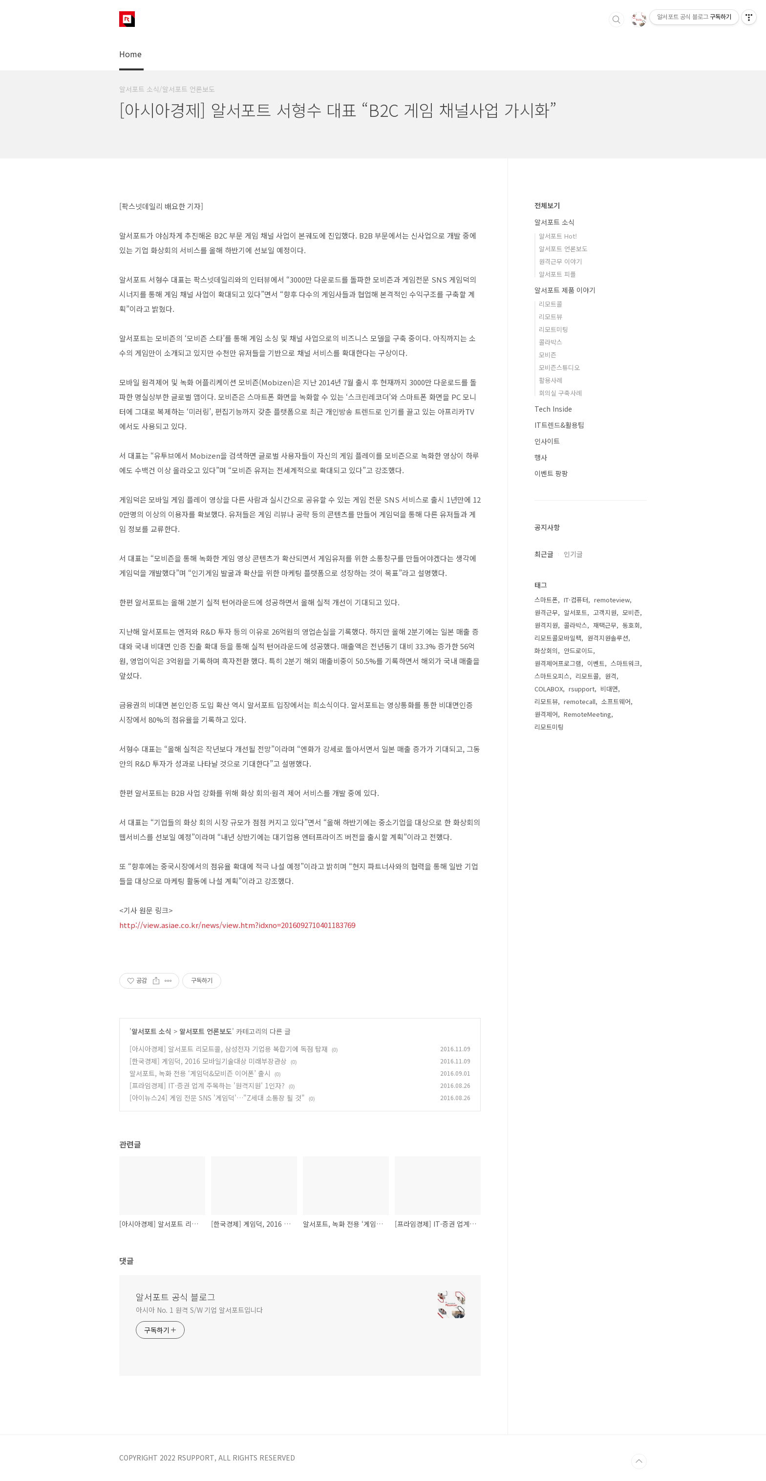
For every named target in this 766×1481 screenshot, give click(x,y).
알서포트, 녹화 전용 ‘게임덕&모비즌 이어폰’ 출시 (200, 1073)
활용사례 (550, 380)
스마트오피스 (552, 676)
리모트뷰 (550, 316)
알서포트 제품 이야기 (565, 290)
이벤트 (596, 663)
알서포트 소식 (151, 1031)
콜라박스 (550, 342)
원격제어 (546, 714)
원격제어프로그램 (557, 663)
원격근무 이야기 (560, 261)
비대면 (609, 688)
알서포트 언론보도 (205, 1031)
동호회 (631, 625)
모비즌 (547, 354)
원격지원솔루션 (607, 637)
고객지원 (605, 612)
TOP (639, 1461)
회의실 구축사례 (560, 393)
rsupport (582, 688)
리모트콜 (550, 304)
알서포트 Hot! (558, 236)
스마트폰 (546, 599)
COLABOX (548, 688)
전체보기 (547, 205)
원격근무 (546, 612)
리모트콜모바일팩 (557, 637)
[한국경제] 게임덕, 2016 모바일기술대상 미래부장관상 (208, 1061)
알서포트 (575, 612)
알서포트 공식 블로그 (175, 1297)
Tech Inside (553, 409)
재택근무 (605, 625)
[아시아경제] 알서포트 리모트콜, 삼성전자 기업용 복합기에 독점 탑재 (228, 1049)
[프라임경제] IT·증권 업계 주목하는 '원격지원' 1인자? (207, 1085)
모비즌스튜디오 (559, 367)
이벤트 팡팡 (551, 473)
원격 (611, 676)
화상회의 (546, 650)
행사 (540, 457)
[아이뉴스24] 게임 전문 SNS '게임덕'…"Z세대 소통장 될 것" (217, 1098)
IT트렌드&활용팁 (559, 425)
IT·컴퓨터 (576, 599)
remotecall (580, 701)
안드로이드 (578, 650)
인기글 (573, 554)
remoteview (612, 599)
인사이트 (547, 441)
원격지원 (546, 625)
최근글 (543, 554)
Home (130, 54)
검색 (616, 19)
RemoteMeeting (587, 714)
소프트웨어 (616, 701)
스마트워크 (625, 663)
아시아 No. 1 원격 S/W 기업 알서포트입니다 (199, 1310)
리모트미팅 (553, 329)
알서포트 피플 (557, 274)
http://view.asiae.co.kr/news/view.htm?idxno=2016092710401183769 (237, 925)
